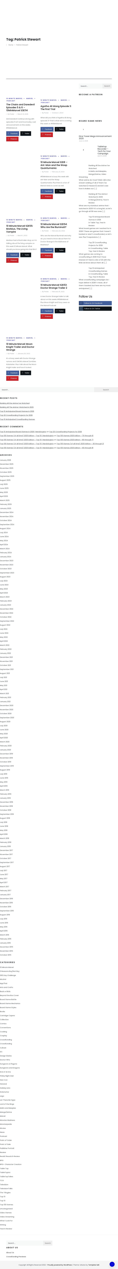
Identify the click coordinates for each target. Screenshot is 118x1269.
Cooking (3, 1031)
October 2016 (5, 906)
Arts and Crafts (6, 987)
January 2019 (5, 798)
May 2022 (4, 637)
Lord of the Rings (7, 1104)
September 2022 (7, 621)
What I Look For (6, 1220)
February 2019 (5, 794)
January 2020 (5, 750)
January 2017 (5, 894)
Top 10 (2, 1196)
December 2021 (6, 657)
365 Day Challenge (8, 975)
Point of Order (6, 1140)
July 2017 (3, 870)
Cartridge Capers (7, 1015)
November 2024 (6, 516)
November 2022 (6, 613)
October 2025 (6, 472)
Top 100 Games (6, 1204)
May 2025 (4, 492)
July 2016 (3, 919)
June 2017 (4, 874)
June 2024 (4, 536)
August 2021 (5, 673)
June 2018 (4, 826)
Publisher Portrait (7, 1148)
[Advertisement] (59, 63)
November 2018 (6, 806)
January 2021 (5, 701)
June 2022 (4, 633)
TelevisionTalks (6, 1188)
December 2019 (6, 754)
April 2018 (3, 834)
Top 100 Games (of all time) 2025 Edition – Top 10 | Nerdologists (27, 435)
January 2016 (5, 943)
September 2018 (7, 814)
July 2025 (4, 484)
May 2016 (3, 927)
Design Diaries (6, 1056)
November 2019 (6, 758)
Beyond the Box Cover (9, 995)
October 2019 (5, 762)
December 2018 (6, 802)
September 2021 (7, 669)
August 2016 (5, 914)
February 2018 (5, 842)
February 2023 (6, 601)
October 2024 (6, 520)
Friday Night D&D (7, 1076)
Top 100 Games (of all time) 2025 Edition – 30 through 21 (80, 443)
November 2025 (6, 468)
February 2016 (5, 939)
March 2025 (5, 500)
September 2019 (7, 766)
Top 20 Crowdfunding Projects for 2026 (16, 415)
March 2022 (4, 645)
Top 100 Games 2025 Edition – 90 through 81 (75, 448)
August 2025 (5, 480)
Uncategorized (6, 1208)
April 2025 (4, 496)
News (2, 1132)
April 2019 (3, 786)
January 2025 (5, 508)
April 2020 (4, 737)
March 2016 (4, 935)
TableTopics (5, 1172)
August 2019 (5, 770)
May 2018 (3, 830)
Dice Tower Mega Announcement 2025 (95, 137)
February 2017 (5, 890)
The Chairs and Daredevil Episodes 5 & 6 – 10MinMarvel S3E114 (20, 107)
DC (1, 1051)
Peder (12, 114)
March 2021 (4, 693)
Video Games (6, 1212)
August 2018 (5, 818)
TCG (2, 1180)
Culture (3, 1048)
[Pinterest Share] (12, 139)
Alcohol (3, 979)
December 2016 (6, 898)
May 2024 (4, 540)
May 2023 (4, 589)
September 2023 (7, 573)
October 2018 (5, 810)
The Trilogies (5, 1192)
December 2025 (6, 464)
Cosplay (3, 1035)
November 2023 (6, 564)
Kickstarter (4, 1092)
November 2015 (6, 951)
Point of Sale (5, 1144)
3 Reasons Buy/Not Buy (9, 971)
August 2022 (5, 625)
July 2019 (3, 774)
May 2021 (3, 685)
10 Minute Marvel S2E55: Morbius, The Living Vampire (19, 228)
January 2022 (5, 653)
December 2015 (6, 947)
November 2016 (6, 902)
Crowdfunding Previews (16, 1256)
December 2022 (6, 609)
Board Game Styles (8, 1007)
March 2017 (4, 886)
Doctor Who (5, 1060)
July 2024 (4, 532)
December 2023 (6, 560)
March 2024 (5, 548)
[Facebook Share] (12, 133)
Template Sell (93, 1265)
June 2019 (4, 778)
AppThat (3, 983)
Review (3, 1152)
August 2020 (5, 721)
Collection (4, 1019)
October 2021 (5, 665)
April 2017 (3, 882)
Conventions (5, 1027)
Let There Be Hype (7, 1100)
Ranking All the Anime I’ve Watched (15, 403)
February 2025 (6, 504)
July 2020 (3, 725)
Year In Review (6, 1229)
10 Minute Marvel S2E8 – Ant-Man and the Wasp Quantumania (54, 165)
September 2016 (7, 911)
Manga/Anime (6, 1112)
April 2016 (3, 931)
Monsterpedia (6, 1124)
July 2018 (3, 822)
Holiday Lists (5, 1088)
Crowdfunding (6, 1039)
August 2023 (5, 577)
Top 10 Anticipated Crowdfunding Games (17, 419)
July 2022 (3, 629)
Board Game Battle (8, 999)
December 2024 (6, 512)
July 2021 (3, 677)
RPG (1, 1160)
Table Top (4, 1168)
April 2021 (3, 689)
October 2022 (5, 617)
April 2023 (4, 593)
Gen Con (3, 1080)
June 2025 (4, 488)
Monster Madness (7, 1120)
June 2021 (4, 681)
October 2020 (5, 713)
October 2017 (5, 858)
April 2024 (4, 544)
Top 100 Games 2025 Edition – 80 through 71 (75, 439)
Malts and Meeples (8, 1108)
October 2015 (5, 955)
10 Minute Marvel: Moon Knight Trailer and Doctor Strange (20, 346)
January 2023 (5, 605)
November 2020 (6, 709)
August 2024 (5, 528)
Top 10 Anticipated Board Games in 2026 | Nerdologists (23, 431)
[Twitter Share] (25, 133)
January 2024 (5, 556)
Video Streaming (7, 1217)
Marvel (29, 98)
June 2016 (4, 923)
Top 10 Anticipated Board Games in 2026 (17, 411)
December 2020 (6, 705)
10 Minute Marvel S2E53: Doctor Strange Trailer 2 (54, 286)
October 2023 (5, 568)
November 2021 (6, 661)
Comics (3, 1023)
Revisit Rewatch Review (10, 1156)
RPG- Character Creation (10, 1164)
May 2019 (3, 782)
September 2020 (7, 717)
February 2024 (6, 552)
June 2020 (4, 729)
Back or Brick (5, 991)
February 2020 (6, 745)
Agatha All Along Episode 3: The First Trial (56, 108)
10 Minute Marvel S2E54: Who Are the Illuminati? (54, 226)
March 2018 (4, 838)
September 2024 (7, 524)
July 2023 (3, 581)
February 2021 (5, 697)
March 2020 (4, 742)
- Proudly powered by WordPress (59, 1265)
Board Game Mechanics (10, 1003)
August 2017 (5, 866)
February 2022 (5, 649)
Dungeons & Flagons (8, 1064)
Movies (3, 1128)
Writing (3, 1225)
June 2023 (4, 585)
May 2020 (4, 733)
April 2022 (4, 641)
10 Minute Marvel (14, 98)
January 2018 (5, 846)
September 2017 (7, 862)
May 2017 (3, 878)
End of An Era (5, 1072)
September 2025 (7, 476)
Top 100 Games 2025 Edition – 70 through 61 (75, 435)
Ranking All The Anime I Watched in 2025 (17, 407)
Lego (2, 1096)
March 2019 (4, 790)
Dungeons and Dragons (10, 1068)
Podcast (11, 101)
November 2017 (6, 854)
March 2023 (4, 597)
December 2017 (6, 850)
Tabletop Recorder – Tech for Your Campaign (104, 150)
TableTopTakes (6, 1176)
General (3, 1084)
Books (2, 1011)
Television (4, 1184)
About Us (10, 1252)
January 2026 (5, 460)
